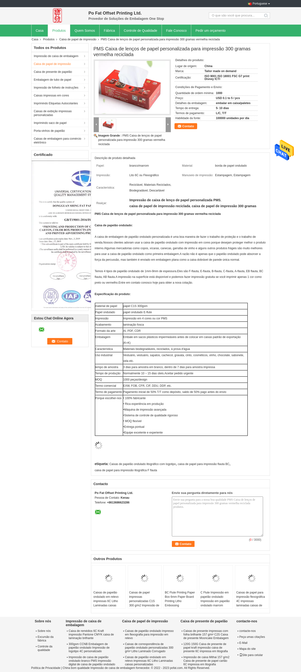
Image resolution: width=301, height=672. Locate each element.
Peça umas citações (252, 637)
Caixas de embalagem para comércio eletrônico (57, 140)
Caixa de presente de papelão (53, 72)
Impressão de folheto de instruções (56, 87)
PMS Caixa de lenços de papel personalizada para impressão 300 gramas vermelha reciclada (131, 140)
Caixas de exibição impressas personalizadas (53, 113)
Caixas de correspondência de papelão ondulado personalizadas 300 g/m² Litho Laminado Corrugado (149, 647)
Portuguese (260, 3)
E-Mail (243, 643)
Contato (188, 126)
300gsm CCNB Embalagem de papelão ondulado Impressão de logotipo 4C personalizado (89, 647)
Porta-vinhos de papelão (49, 130)
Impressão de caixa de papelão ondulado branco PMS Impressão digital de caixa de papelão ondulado (92, 661)
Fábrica (109, 30)
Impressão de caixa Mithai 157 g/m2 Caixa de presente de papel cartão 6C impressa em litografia (206, 661)
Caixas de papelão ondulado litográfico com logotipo (142, 464)
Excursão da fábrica (46, 638)
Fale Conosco (176, 30)
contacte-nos (247, 631)
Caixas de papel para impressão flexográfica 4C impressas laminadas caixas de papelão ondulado (250, 601)
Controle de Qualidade (140, 30)
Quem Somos (84, 30)
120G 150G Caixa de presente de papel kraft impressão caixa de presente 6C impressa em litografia (205, 647)
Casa (40, 30)
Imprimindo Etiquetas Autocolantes (56, 103)
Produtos (59, 30)
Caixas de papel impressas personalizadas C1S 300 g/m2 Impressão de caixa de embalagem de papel (144, 603)
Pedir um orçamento (210, 30)
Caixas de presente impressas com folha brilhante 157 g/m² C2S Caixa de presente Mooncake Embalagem (205, 634)
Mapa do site (247, 649)
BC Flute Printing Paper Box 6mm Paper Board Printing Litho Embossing (180, 599)
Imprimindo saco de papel (50, 123)
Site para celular (251, 655)
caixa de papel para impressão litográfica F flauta (126, 470)
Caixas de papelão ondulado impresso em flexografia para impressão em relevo (149, 634)
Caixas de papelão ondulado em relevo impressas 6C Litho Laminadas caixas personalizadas (105, 601)
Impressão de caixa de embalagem (56, 56)
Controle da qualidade (45, 648)
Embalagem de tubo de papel (52, 79)
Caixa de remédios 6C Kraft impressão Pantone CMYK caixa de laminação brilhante (91, 634)
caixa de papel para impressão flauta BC (203, 464)
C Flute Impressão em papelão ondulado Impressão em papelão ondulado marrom (215, 599)
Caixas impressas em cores (51, 95)
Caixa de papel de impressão (77, 39)
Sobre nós (44, 631)
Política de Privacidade (45, 668)
